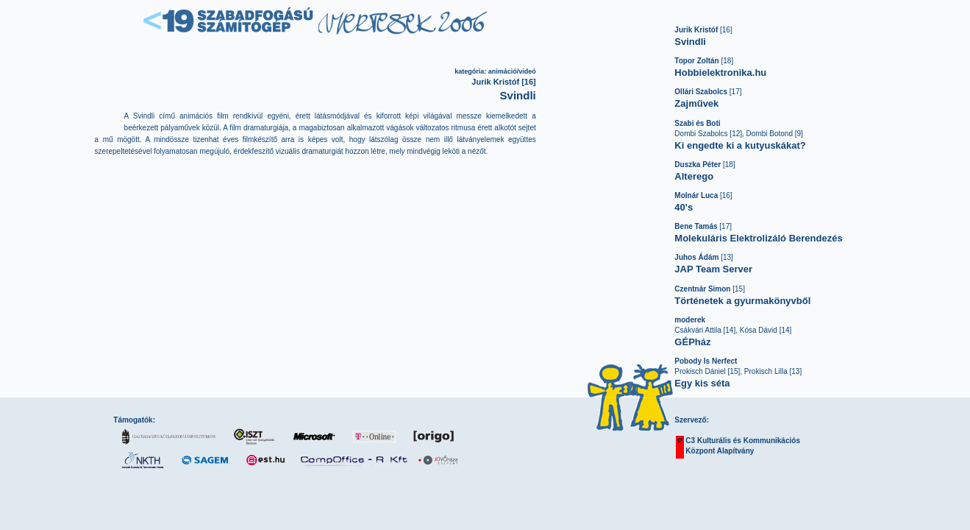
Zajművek (696, 103)
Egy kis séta (702, 383)
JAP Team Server (713, 269)
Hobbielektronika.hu (720, 72)
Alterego (693, 176)
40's (683, 207)
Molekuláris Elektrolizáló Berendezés (758, 238)
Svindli (690, 41)
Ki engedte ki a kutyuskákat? (739, 145)
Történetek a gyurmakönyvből (742, 300)
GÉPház (692, 341)
